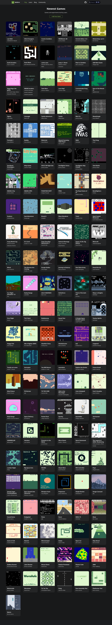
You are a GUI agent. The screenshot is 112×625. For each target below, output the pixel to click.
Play (25, 2)
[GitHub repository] (85, 2)
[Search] (94, 2)
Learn (30, 2)
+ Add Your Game (56, 16)
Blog (35, 2)
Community (42, 2)
